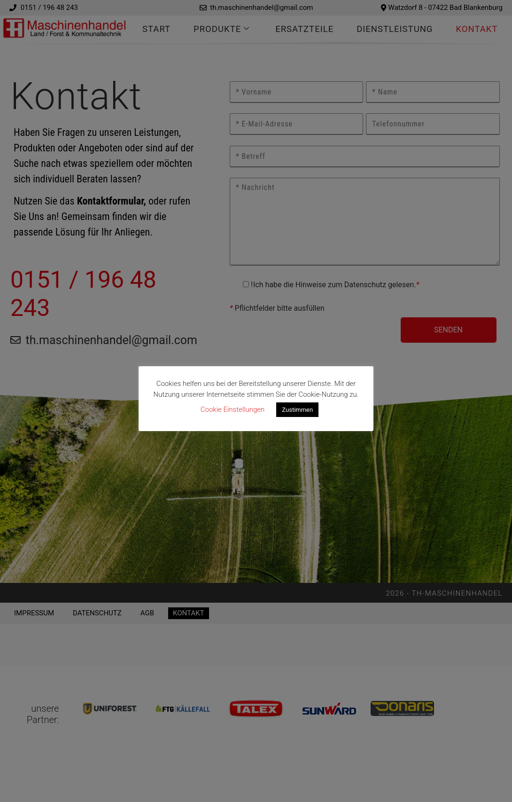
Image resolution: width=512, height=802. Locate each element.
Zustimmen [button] (297, 409)
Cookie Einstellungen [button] (233, 409)
